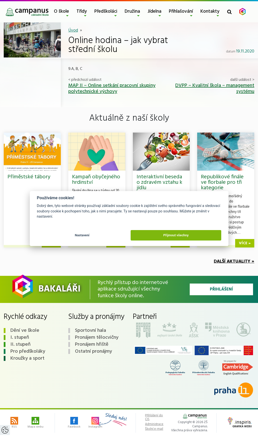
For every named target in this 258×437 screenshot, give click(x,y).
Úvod (73, 30)
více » (245, 243)
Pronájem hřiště (92, 344)
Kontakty (210, 11)
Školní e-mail (154, 429)
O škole (61, 11)
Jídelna (154, 11)
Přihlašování (181, 11)
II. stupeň (20, 344)
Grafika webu (240, 423)
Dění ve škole (24, 330)
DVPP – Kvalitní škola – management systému (214, 89)
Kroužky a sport (27, 358)
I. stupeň (19, 337)
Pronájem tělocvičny (96, 337)
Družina (132, 11)
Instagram (95, 423)
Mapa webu (35, 423)
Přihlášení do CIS (154, 417)
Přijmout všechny (175, 235)
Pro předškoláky (27, 351)
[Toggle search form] (229, 11)
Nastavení (82, 235)
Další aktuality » (234, 261)
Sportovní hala (90, 330)
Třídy (81, 11)
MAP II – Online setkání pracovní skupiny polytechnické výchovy (111, 89)
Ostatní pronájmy (93, 351)
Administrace (154, 424)
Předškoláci (105, 11)
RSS (14, 423)
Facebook (74, 423)
